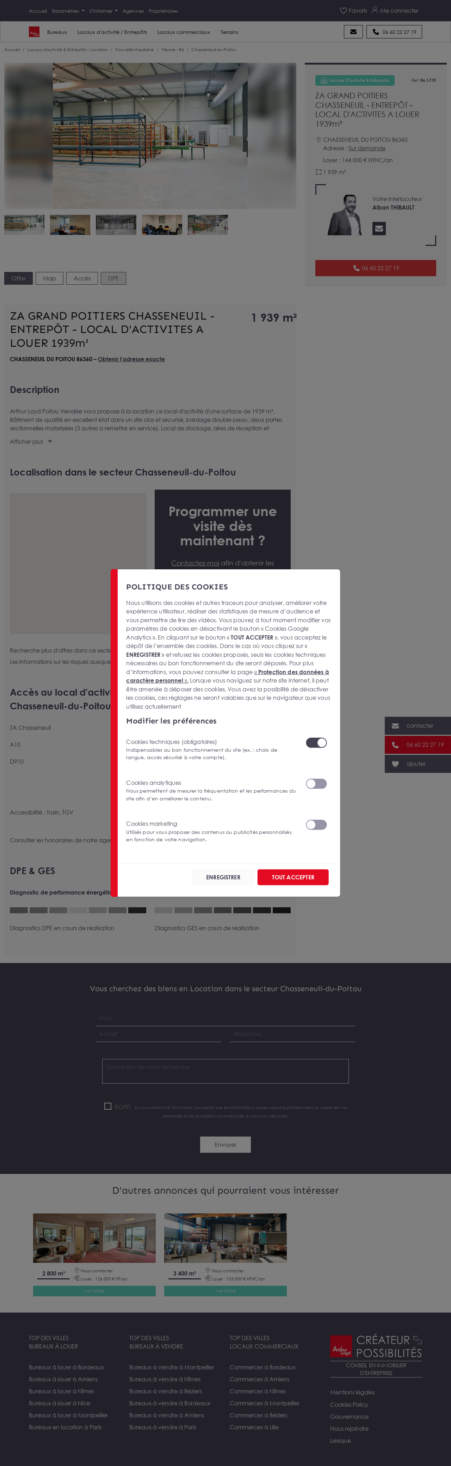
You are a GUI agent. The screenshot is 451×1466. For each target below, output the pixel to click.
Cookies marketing (211, 831)
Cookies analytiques (211, 790)
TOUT (293, 877)
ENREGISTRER (223, 877)
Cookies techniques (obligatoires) (211, 749)
